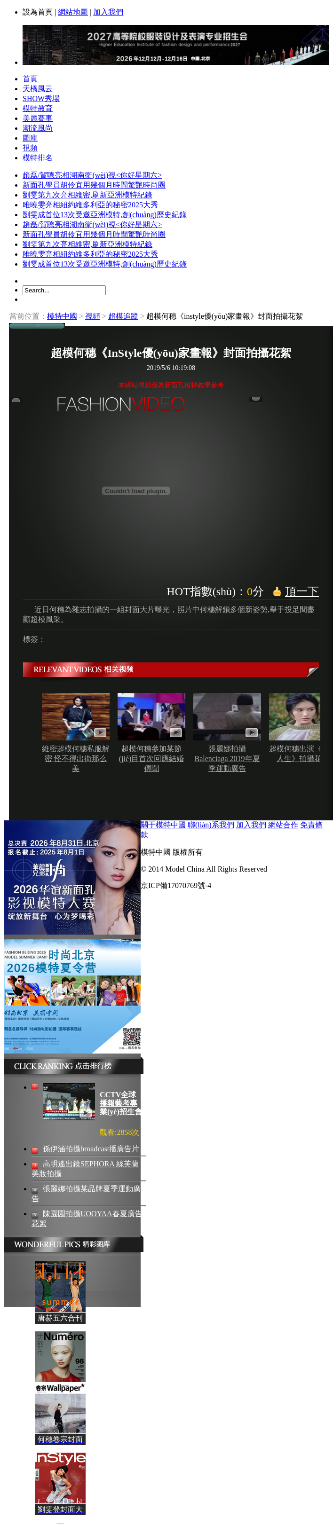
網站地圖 (73, 12)
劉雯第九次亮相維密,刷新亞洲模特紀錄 (87, 195)
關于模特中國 (163, 825)
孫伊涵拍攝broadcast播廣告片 (91, 1149)
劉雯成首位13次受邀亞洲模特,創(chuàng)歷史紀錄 (105, 215)
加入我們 (108, 12)
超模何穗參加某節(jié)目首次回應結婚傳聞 (151, 758)
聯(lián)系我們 (211, 825)
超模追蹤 (123, 316)
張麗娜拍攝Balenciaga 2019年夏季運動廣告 (227, 758)
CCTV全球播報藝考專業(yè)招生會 (121, 1103)
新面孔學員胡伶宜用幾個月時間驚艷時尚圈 (94, 185)
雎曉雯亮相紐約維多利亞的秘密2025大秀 (90, 205)
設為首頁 (38, 12)
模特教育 (38, 108)
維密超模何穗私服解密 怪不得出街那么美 (76, 758)
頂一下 (302, 591)
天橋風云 (38, 89)
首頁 (30, 79)
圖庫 (30, 138)
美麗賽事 (38, 118)
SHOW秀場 (41, 98)
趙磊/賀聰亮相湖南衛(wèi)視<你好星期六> (92, 175)
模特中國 (62, 316)
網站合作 (283, 825)
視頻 (30, 148)
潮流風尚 (38, 128)
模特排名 (38, 158)
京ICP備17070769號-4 (176, 885)
